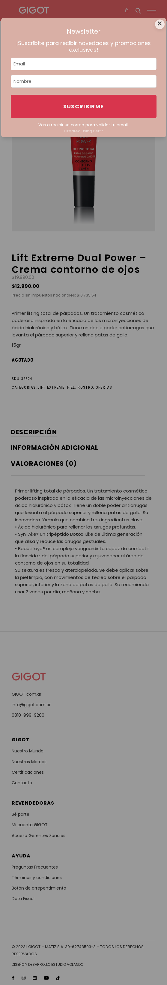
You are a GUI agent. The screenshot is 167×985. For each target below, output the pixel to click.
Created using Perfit (83, 131)
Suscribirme (83, 106)
